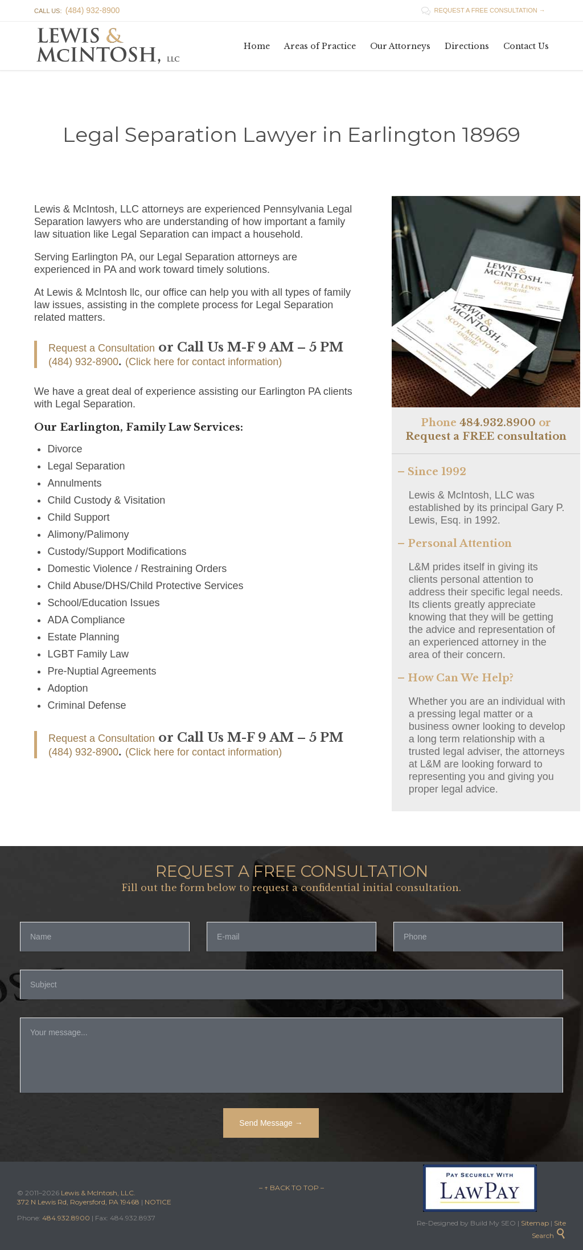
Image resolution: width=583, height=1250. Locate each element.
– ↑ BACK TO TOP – (291, 1187)
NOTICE (158, 1202)
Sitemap (534, 1223)
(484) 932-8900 (83, 361)
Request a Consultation (101, 348)
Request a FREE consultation (485, 436)
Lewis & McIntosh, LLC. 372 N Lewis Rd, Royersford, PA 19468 (79, 1197)
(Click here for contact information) (203, 361)
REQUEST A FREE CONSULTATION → (483, 10)
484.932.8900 (497, 422)
